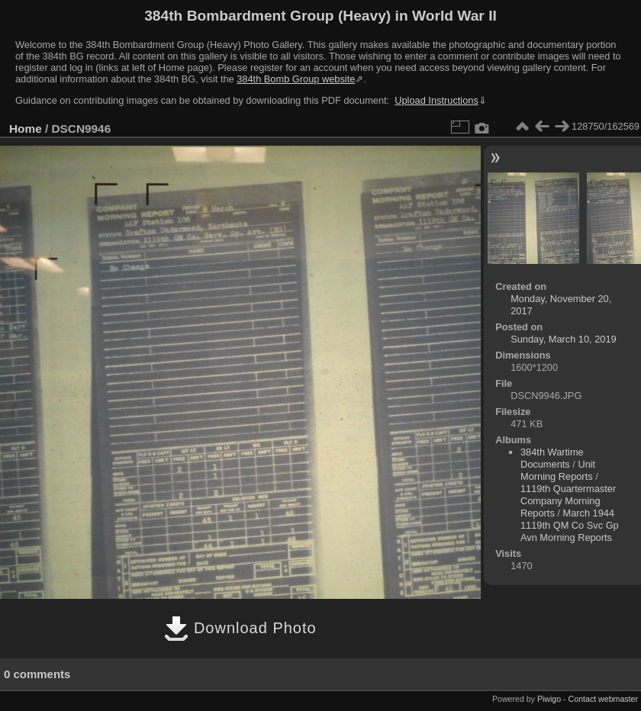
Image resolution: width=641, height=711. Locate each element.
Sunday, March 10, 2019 (564, 339)
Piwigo (549, 698)
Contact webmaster (603, 698)
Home (25, 128)
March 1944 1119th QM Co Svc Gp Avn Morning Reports (569, 525)
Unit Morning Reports (557, 470)
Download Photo (240, 627)
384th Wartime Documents (552, 458)
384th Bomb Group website (296, 79)
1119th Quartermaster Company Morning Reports (568, 501)
